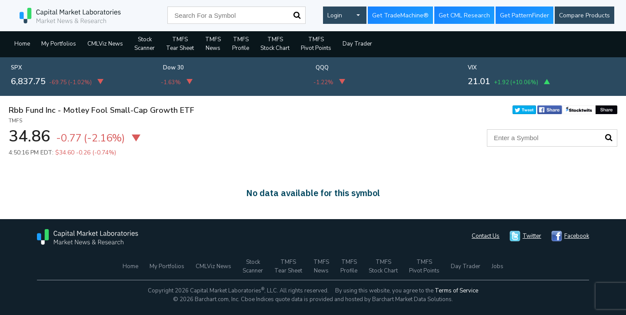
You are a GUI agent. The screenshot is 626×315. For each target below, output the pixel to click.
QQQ (322, 68)
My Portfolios (58, 44)
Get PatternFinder (524, 15)
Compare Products (584, 15)
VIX (472, 68)
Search (297, 15)
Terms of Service (456, 291)
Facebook (576, 236)
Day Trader (357, 44)
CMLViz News (105, 44)
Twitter (532, 236)
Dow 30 (173, 68)
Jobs (497, 266)
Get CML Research (464, 15)
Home (22, 44)
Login (334, 15)
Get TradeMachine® (400, 15)
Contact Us (485, 236)
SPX (16, 68)
